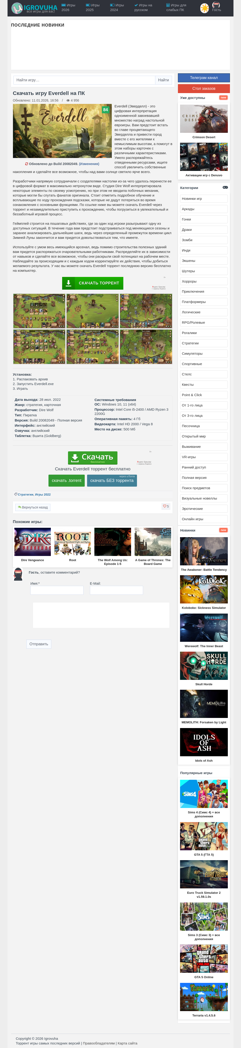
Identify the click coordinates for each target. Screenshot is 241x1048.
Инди (186, 250)
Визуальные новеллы (199, 498)
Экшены (188, 261)
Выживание (191, 447)
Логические (191, 312)
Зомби (187, 240)
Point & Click (192, 395)
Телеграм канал (204, 78)
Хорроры (189, 281)
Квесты (188, 384)
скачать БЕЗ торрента (112, 480)
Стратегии (25, 494)
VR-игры (189, 457)
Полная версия (194, 478)
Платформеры (194, 302)
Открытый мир (194, 436)
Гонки (186, 219)
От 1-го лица (192, 405)
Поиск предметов (196, 488)
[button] (166, 506)
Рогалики (189, 333)
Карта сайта (127, 1043)
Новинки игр (192, 199)
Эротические (192, 509)
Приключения (193, 291)
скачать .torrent (66, 480)
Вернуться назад (33, 507)
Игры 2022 (43, 494)
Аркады (188, 209)
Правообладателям (99, 1043)
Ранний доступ (194, 467)
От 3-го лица (192, 416)
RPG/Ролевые (193, 322)
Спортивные (192, 364)
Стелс (187, 374)
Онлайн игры (192, 519)
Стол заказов (203, 89)
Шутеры (188, 271)
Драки (187, 230)
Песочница (191, 426)
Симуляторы (192, 353)
